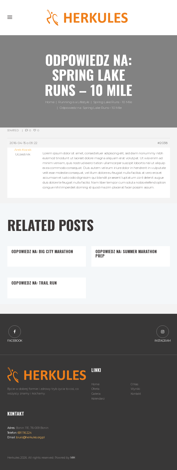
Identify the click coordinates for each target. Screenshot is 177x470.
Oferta (95, 389)
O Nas (134, 384)
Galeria (96, 394)
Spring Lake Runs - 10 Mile (112, 102)
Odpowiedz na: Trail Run (34, 283)
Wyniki (135, 389)
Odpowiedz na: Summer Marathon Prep (126, 254)
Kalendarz (98, 398)
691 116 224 (24, 433)
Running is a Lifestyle (73, 102)
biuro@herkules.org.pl (30, 437)
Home (49, 102)
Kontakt (136, 394)
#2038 (162, 143)
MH (72, 457)
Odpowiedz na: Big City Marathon (42, 251)
